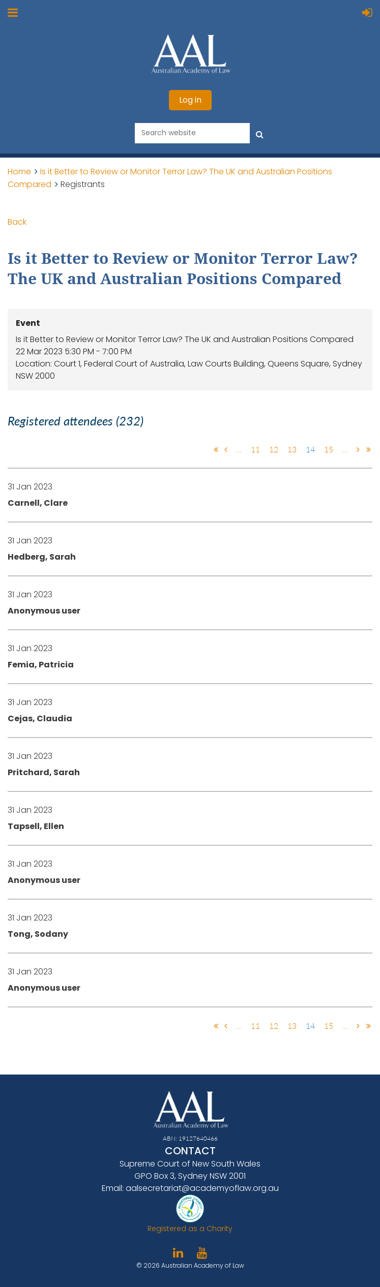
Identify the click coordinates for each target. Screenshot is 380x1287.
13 (292, 449)
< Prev (226, 449)
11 (255, 449)
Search (259, 132)
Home (19, 171)
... (238, 449)
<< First (216, 449)
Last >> (368, 449)
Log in (190, 100)
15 (328, 449)
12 (273, 449)
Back (17, 222)
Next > (358, 449)
